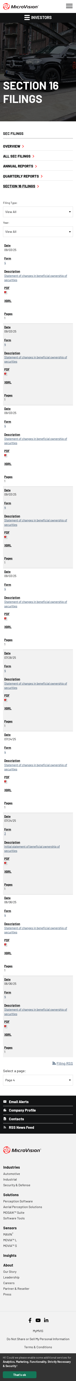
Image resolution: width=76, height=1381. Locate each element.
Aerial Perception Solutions (22, 1207)
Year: (6, 222)
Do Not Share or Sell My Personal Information (38, 1339)
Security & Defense (16, 1185)
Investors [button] (38, 17)
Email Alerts (18, 1101)
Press (7, 1294)
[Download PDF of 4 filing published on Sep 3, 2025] (5, 292)
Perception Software (18, 1201)
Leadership (11, 1277)
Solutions (11, 1194)
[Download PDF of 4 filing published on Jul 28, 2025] (5, 700)
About (8, 1265)
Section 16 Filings (19, 186)
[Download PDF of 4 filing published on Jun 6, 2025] (5, 944)
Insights (9, 1255)
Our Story (9, 1271)
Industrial (10, 1179)
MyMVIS (38, 1331)
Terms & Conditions (38, 1347)
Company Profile (22, 1110)
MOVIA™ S (10, 1246)
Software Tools (14, 1218)
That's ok (19, 1375)
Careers (9, 1283)
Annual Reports (18, 166)
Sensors (10, 1228)
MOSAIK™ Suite (14, 1212)
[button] (69, 5)
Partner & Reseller (16, 1288)
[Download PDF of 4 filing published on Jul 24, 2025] (5, 781)
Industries (11, 1167)
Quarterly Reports (21, 176)
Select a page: (14, 1071)
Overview (11, 146)
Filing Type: (10, 202)
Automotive (11, 1174)
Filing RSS (62, 1063)
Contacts (16, 1119)
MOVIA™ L (10, 1240)
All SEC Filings (17, 156)
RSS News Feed (21, 1127)
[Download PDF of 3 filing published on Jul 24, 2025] (5, 863)
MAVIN (8, 1234)
